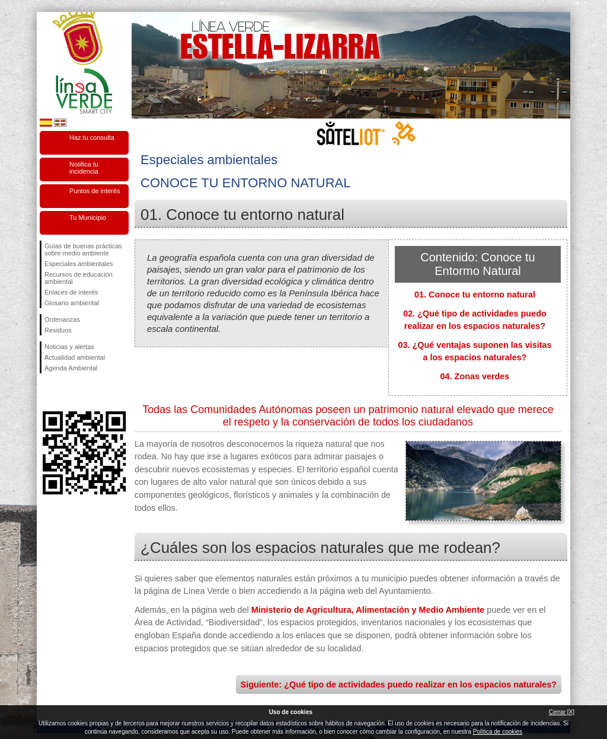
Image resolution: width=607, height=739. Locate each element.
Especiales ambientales (78, 263)
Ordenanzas (62, 319)
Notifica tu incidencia (83, 168)
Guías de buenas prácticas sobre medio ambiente (83, 249)
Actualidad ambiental (74, 357)
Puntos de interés (94, 190)
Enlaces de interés (71, 292)
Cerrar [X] (561, 712)
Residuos (58, 330)
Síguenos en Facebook (47, 392)
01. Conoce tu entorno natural (474, 294)
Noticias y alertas (69, 346)
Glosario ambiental (71, 302)
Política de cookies (497, 731)
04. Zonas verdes (475, 376)
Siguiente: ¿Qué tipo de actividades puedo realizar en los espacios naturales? (399, 684)
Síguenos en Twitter (66, 392)
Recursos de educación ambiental (78, 278)
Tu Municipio (87, 217)
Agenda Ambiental (70, 368)
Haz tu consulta (91, 137)
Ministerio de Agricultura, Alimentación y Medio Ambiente (367, 610)
